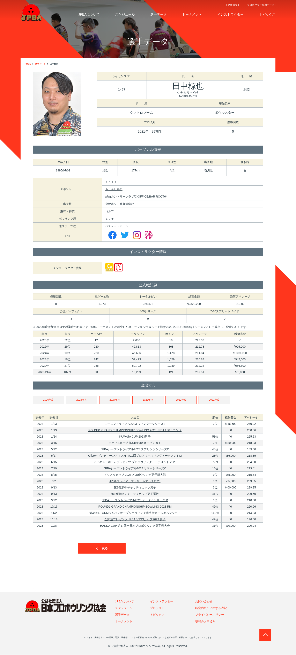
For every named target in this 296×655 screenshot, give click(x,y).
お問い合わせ (204, 601)
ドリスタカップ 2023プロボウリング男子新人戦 (135, 475)
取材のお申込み (205, 621)
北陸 (246, 89)
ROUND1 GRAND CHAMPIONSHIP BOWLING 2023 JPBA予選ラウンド (135, 430)
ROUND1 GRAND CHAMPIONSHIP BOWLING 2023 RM (135, 507)
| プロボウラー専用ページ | (260, 4)
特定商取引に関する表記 (211, 608)
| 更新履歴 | (232, 4)
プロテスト (157, 608)
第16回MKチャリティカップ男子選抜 (135, 494)
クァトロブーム (141, 112)
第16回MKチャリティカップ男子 (135, 488)
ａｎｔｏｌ (112, 181)
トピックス (157, 615)
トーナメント (123, 621)
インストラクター (161, 601)
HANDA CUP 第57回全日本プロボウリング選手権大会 (135, 526)
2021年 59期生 (150, 131)
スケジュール (123, 608)
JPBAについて (124, 601)
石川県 (208, 170)
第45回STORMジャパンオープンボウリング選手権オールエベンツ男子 (135, 513)
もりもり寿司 (114, 189)
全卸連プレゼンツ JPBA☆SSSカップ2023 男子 (135, 519)
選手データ (122, 615)
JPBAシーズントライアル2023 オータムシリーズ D (135, 500)
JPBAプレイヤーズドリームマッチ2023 (134, 481)
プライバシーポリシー (209, 615)
